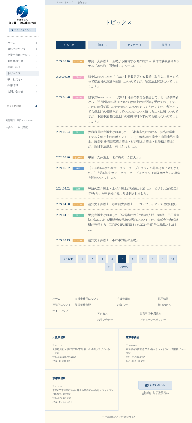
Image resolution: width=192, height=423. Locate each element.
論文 (78, 132)
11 (109, 267)
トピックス (70, 2)
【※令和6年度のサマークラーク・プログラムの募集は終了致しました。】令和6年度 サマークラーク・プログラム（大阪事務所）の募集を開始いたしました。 (134, 172)
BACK (69, 259)
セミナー (78, 61)
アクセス (22, 30)
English (9, 127)
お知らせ (78, 77)
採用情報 (163, 298)
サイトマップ (60, 310)
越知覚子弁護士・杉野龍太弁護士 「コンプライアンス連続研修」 (133, 204)
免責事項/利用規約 (150, 313)
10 (172, 259)
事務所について (61, 304)
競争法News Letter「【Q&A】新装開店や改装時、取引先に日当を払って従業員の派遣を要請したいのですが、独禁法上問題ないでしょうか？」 (133, 81)
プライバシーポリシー (153, 319)
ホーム (11, 43)
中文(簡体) (23, 127)
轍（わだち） (15, 79)
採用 (78, 168)
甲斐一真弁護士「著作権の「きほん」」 (115, 157)
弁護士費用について (87, 298)
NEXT (123, 267)
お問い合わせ (15, 91)
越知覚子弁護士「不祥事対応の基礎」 (113, 240)
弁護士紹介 (123, 298)
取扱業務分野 (83, 304)
